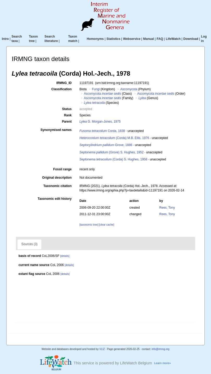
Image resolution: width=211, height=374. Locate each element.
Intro (5, 39)
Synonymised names (56, 130)
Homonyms (95, 39)
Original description (57, 177)
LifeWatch (173, 39)
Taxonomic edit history (55, 199)
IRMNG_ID (64, 83)
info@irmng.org (161, 349)
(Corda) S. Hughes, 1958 (113, 159)
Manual (148, 39)
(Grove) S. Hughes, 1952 (111, 152)
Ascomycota (128, 89)
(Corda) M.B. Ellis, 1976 (114, 138)
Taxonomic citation (58, 186)
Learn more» (162, 363)
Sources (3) (29, 244)
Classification (61, 89)
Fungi (96, 89)
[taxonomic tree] (88, 224)
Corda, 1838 (102, 131)
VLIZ (102, 349)
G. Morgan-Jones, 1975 (100, 121)
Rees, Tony (167, 207)
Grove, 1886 (105, 145)
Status (67, 109)
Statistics (113, 39)
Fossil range (62, 169)
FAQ (160, 39)
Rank (68, 115)
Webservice (132, 39)
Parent (67, 121)
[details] (64, 256)
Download (190, 39)
